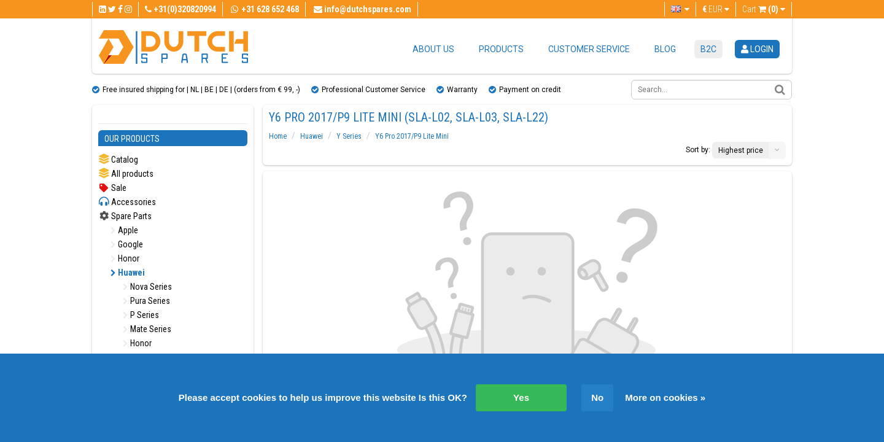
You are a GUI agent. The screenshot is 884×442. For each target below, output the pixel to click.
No (597, 397)
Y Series (349, 136)
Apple (124, 230)
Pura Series (146, 301)
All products (125, 173)
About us (433, 49)
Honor (124, 258)
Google (126, 244)
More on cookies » (665, 397)
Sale (112, 188)
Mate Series (147, 329)
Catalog (118, 159)
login (757, 49)
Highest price (740, 150)
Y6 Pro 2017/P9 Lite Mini (412, 136)
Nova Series (147, 287)
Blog (665, 49)
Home (278, 136)
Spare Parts (125, 216)
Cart (763, 9)
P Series (141, 315)
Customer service (589, 49)
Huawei (127, 272)
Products (501, 49)
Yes (521, 397)
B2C (708, 49)
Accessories (127, 201)
